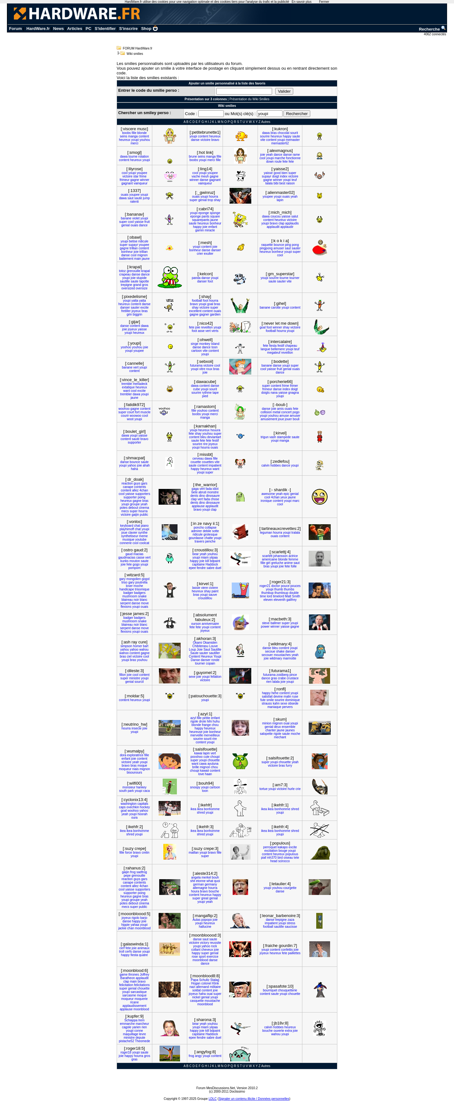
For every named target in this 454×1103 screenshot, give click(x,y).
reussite (215, 942)
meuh (205, 176)
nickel (196, 997)
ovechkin (132, 807)
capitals (142, 803)
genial (202, 200)
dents (194, 495)
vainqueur (141, 183)
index (284, 176)
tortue (263, 789)
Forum (15, 28)
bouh (215, 877)
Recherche (432, 29)
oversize (142, 288)
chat (137, 525)
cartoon (196, 350)
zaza (291, 919)
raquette (267, 245)
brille (195, 767)
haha (134, 469)
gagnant (127, 183)
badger (128, 593)
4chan (143, 490)
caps (122, 807)
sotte (215, 531)
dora (123, 755)
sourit (294, 133)
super (292, 173)
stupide (142, 278)
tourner (294, 278)
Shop (149, 28)
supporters (142, 494)
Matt (288, 596)
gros (145, 285)
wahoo (124, 653)
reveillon (206, 327)
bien (285, 173)
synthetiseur (129, 536)
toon (215, 347)
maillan (194, 852)
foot (210, 281)
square (215, 216)
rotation (143, 156)
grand (137, 285)
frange (206, 725)
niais (135, 769)
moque (142, 765)
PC (88, 28)
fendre (201, 568)
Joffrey (144, 974)
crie (297, 789)
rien (268, 681)
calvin (265, 465)
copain (210, 663)
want (126, 390)
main (137, 258)
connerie (125, 543)
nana (274, 392)
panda (196, 278)
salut (294, 216)
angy (198, 1056)
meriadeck (140, 384)
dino (202, 495)
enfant (212, 227)
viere (204, 587)
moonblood (142, 928)
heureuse (196, 732)
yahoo (131, 465)
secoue (270, 651)
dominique (292, 700)
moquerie (141, 999)
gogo (136, 564)
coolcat (144, 543)
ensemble (288, 727)
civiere (213, 587)
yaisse (268, 173)
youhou (145, 140)
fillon (122, 674)
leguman (266, 532)
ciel (129, 656)
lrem (141, 1020)
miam (204, 557)
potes (123, 507)
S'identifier (105, 28)
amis (280, 408)
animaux (143, 948)
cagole (126, 1027)
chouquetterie (287, 990)
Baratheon (127, 978)
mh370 (272, 857)
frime (142, 176)
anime (288, 563)
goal (210, 304)
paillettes (294, 953)
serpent (125, 603)
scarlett (267, 556)
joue (281, 419)
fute (263, 700)
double (294, 593)
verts (215, 331)
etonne (201, 881)
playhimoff (126, 529)
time (263, 596)
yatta (134, 300)
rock (214, 946)
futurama (196, 365)
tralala (295, 532)
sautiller (214, 653)
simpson (126, 646)
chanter (270, 730)
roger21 (264, 586)
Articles (74, 28)
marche (280, 158)
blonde (142, 133)
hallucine (205, 926)
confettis (287, 949)
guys (137, 483)
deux (277, 727)
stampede (284, 437)
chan (130, 928)
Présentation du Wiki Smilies (250, 99)
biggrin (137, 314)
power (265, 626)
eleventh (280, 599)
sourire (265, 136)
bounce (279, 245)
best (282, 183)
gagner (204, 314)
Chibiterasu (200, 646)
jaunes (289, 730)
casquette (197, 1000)
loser (129, 586)
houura (215, 430)
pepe (127, 875)
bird (280, 857)
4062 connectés (435, 34)
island (215, 343)
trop (210, 200)
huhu (216, 721)
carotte (276, 307)
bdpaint (215, 561)
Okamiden (210, 642)
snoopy (195, 787)
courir (125, 415)
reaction (127, 483)
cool (262, 158)
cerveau (198, 458)
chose (215, 499)
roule (278, 161)
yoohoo (126, 347)
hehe (274, 693)
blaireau (127, 599)
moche (138, 586)
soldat (196, 990)
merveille (196, 735)
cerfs (128, 951)
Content (194, 656)
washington (129, 803)
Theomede (142, 1041)
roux (209, 369)
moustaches (282, 655)
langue (265, 349)
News (58, 28)
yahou (124, 649)
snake (142, 596)
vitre (202, 369)
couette (196, 462)
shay (217, 200)
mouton (135, 561)
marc (295, 500)
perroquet (270, 847)
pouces (295, 586)
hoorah (142, 814)
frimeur (124, 180)
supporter (134, 442)
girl (268, 563)
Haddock (212, 564)
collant (196, 949)
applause (198, 506)
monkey (204, 343)
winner (144, 180)
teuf (294, 180)
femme (293, 559)
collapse (211, 527)
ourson (196, 623)
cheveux (207, 949)
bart (145, 646)
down (270, 161)
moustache (212, 1000)
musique (128, 539)
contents (140, 487)
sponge (215, 213)
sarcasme (129, 995)
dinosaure (213, 495)
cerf (122, 948)
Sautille (216, 649)
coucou (276, 216)
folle (293, 566)
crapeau (125, 274)
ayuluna (212, 763)
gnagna (293, 392)
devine (277, 696)
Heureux (207, 656)
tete (296, 857)
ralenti (134, 201)
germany (211, 884)
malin (287, 696)
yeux (284, 497)
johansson (280, 556)
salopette (266, 733)
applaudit (273, 227)
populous (291, 854)
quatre (143, 955)
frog (133, 872)
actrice (293, 556)
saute (296, 136)
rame (296, 154)
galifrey (292, 599)
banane (126, 218)
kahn (276, 703)
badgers (139, 593)
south (123, 790)
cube (196, 389)
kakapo (282, 847)
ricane (134, 1002)
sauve (213, 594)
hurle (291, 789)
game (123, 974)
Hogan (195, 983)
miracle (210, 230)
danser (216, 250)
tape (215, 392)
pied (205, 396)
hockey (145, 807)
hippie (125, 924)
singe (194, 343)
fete (285, 161)
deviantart (214, 437)
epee (192, 568)
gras (274, 678)
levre (142, 1034)
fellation (216, 676)
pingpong (265, 248)
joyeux (136, 311)
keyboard (126, 525)
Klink (215, 983)
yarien (136, 1027)
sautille (125, 281)
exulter (208, 253)
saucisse (291, 926)
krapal (145, 271)
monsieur (128, 787)
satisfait (267, 696)
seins (123, 136)
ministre (134, 678)
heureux (124, 140)
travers (199, 541)
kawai (198, 753)
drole (202, 721)
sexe (192, 676)
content (144, 136)
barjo (143, 918)
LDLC (213, 1098)
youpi (135, 140)
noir (136, 599)
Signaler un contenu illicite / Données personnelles (253, 1098)
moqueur (125, 769)
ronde (215, 660)
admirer (196, 531)
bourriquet (270, 990)
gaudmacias (126, 557)
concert (286, 412)
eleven (268, 599)
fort (137, 412)
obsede (293, 703)
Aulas (197, 919)
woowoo (135, 415)
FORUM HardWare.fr (138, 48)
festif (280, 345)
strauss (267, 703)
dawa (266, 133)
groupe (135, 504)
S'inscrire (128, 28)
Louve (213, 646)
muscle (146, 412)
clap (281, 223)
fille (133, 133)
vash (273, 437)
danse (195, 140)
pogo (296, 412)
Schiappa (130, 1020)
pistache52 (126, 1041)
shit (192, 881)
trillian (134, 248)
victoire (206, 140)
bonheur (215, 223)
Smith (296, 596)
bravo (215, 140)
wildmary (276, 658)
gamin (199, 230)
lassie (196, 587)
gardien (215, 314)
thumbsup (281, 593)
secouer (267, 655)
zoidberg (282, 674)
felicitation (126, 985)
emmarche (127, 1023)
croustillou (205, 598)
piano (144, 525)
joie (262, 154)
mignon (142, 255)
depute (140, 1037)
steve (266, 623)
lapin (280, 200)
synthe (142, 532)
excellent (195, 311)
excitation (270, 850)
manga (133, 136)
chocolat (283, 133)
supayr (266, 176)
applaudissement (135, 1005)
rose (195, 956)
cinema (144, 507)
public (144, 514)
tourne (132, 156)
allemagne (200, 888)
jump (146, 198)
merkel (206, 877)
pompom (134, 568)
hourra (213, 196)
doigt (275, 176)
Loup (192, 649)
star (136, 176)
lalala (268, 183)
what (210, 881)
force (128, 852)
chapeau (291, 345)
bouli (296, 419)
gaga (195, 489)
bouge (282, 850)
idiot (215, 489)
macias (138, 554)
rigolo (135, 918)
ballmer (276, 623)
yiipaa (213, 557)
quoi (217, 881)
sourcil (139, 681)
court (130, 412)
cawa (203, 763)
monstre (212, 492)
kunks (124, 561)
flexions (126, 606)
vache (196, 176)
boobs (126, 133)
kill (207, 561)
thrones (133, 974)
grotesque (210, 534)
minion (266, 723)
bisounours (134, 772)
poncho (199, 527)
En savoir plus (301, 1)
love (201, 774)
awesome (268, 494)
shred (201, 812)
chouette (213, 760)
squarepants (200, 220)
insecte (136, 728)
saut (130, 198)
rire (205, 444)
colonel (206, 983)
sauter (296, 248)
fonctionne (293, 158)
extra (288, 1030)
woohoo (124, 408)
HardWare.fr (38, 28)
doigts (265, 392)
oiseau (288, 857)
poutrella (141, 582)
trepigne (126, 285)
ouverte (279, 1030)
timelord (278, 596)
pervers (287, 707)
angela (196, 877)
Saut (206, 649)
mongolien (133, 579)
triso (124, 582)
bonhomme (212, 809)
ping (288, 245)
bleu (203, 437)
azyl (193, 718)
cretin (145, 852)
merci (134, 143)
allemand (202, 987)
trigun (265, 437)
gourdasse (196, 538)
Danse (195, 660)
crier (200, 253)
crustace (293, 678)
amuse (284, 415)
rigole (194, 721)
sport (202, 956)
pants (205, 216)
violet (135, 218)
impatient (215, 465)
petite (206, 718)
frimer (294, 385)
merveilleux (212, 735)
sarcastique (139, 992)
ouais (124, 194)
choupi (214, 756)
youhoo (202, 410)
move (144, 603)
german (198, 884)
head (273, 861)
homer (137, 646)
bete (194, 492)
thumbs (289, 589)
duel (218, 568)
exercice (212, 956)
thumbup (267, 593)
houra (195, 891)
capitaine (198, 564)
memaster (293, 140)
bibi (276, 183)
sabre (210, 568)
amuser (278, 248)
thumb (278, 589)
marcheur (142, 1023)
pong (295, 245)
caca (146, 790)
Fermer (324, 1)
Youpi (217, 656)
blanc (143, 599)
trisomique (142, 589)
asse (201, 331)
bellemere (278, 349)
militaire (215, 987)
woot (130, 419)
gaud (128, 554)
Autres (265, 122)
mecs (125, 511)
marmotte (289, 658)
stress (291, 923)
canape (128, 487)
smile (270, 700)
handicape (126, 589)
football (197, 300)
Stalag (214, 980)
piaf (263, 857)
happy (287, 136)
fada (209, 489)
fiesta (272, 345)
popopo (206, 919)
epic (286, 494)
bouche (214, 891)
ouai (286, 723)
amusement (269, 419)
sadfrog (142, 872)
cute (206, 756)
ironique (266, 500)
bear (195, 554)
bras (273, 133)
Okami (197, 642)
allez (135, 490)
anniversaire (210, 623)
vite (262, 140)
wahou (143, 649)
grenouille (133, 271)
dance (278, 154)
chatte (208, 538)
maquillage (130, 1034)
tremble (126, 384)
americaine (269, 559)
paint (215, 591)
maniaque (274, 707)
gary (122, 579)
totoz (122, 271)
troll (121, 951)
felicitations (141, 985)
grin (129, 314)
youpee (142, 173)
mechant (280, 737)
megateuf (273, 352)
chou (215, 725)
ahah (146, 465)
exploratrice (135, 755)
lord (269, 596)
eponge (203, 213)
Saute (194, 653)
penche (210, 541)
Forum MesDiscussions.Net (215, 1088)
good (277, 173)
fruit (147, 222)
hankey (141, 787)
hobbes (276, 465)
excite (144, 307)
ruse (295, 696)
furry (289, 765)
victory (204, 942)
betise (133, 241)
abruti (203, 492)
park (131, 790)
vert (208, 331)
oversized (128, 288)
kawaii (204, 770)
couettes (208, 462)
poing (141, 497)
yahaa (135, 924)
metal (276, 412)
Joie (199, 649)
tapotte (144, 281)
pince (293, 674)
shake (280, 651)
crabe (282, 678)
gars (144, 483)
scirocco (284, 861)
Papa (194, 980)
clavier (132, 532)
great (204, 898)
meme (143, 536)
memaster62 (280, 143)
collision (266, 412)
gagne (134, 180)
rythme (207, 392)
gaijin (135, 514)
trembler (126, 394)
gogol (145, 579)
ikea (193, 809)
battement (126, 258)
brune (193, 156)
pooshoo (196, 756)
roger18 (125, 1052)
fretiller (126, 311)
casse (140, 557)
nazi (192, 987)
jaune (214, 220)
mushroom (129, 596)
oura (134, 817)
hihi (209, 721)
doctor (275, 586)
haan (208, 774)
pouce (285, 586)
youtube (141, 539)
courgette (290, 888)
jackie (122, 928)
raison (290, 183)
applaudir (286, 227)
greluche (277, 563)
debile (207, 531)
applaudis (292, 223)
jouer (288, 419)
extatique (128, 387)
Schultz (204, 980)
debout (133, 507)
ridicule (143, 241)
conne (138, 1030)
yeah (269, 154)
